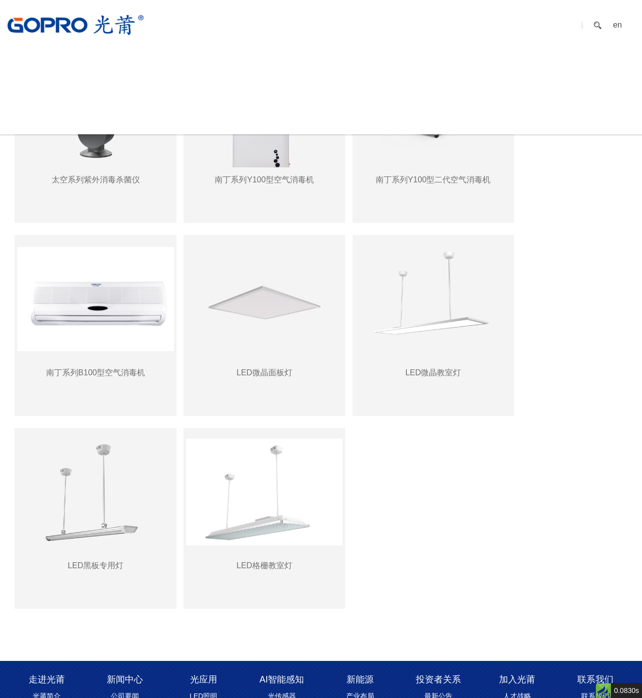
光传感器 (282, 503)
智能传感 (282, 541)
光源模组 (282, 516)
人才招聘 (517, 528)
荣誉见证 (47, 553)
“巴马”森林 (203, 578)
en (617, 25)
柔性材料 (360, 528)
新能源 (389, 24)
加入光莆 (487, 24)
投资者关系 (436, 24)
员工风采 (517, 541)
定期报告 (438, 516)
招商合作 (595, 516)
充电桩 (360, 516)
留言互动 (595, 528)
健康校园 (204, 516)
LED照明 (203, 503)
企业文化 (47, 528)
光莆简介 (47, 503)
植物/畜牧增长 (204, 553)
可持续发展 (46, 578)
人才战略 (517, 503)
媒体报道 (125, 516)
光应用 (295, 24)
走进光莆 (205, 24)
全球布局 (47, 541)
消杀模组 (282, 528)
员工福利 (517, 516)
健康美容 (204, 566)
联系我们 (535, 24)
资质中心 (47, 566)
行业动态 (125, 528)
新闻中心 (252, 24)
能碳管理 (204, 528)
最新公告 (438, 503)
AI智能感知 (342, 24)
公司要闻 (125, 503)
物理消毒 (204, 541)
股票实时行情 (438, 528)
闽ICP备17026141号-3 (394, 684)
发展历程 (47, 516)
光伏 (360, 541)
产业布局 (360, 503)
